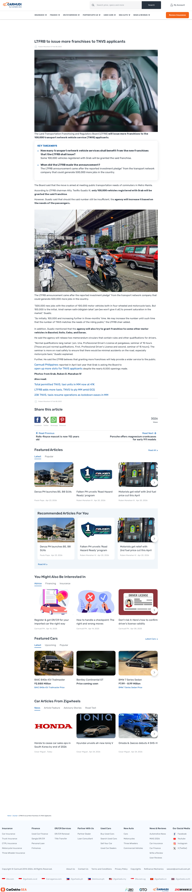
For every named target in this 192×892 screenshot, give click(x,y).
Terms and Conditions (101, 869)
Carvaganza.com (52, 879)
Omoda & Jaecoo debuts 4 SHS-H (138, 743)
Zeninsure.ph (96, 879)
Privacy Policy (121, 869)
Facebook (180, 834)
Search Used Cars (109, 838)
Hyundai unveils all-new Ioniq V (94, 743)
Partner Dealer (84, 834)
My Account (177, 5)
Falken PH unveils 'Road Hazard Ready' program (94, 493)
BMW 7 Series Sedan (130, 680)
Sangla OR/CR (38, 838)
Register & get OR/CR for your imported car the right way (51, 621)
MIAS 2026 (155, 838)
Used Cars (108, 15)
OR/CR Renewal (62, 834)
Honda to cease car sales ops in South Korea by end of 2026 (52, 745)
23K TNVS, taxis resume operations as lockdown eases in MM (71, 394)
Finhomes (36, 848)
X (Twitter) (180, 848)
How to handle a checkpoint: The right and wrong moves (95, 621)
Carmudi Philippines (46, 364)
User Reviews (156, 858)
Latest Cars (150, 639)
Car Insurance (8, 834)
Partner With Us (90, 15)
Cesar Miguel (40, 752)
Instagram (180, 843)
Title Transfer (61, 838)
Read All (152, 450)
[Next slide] (154, 482)
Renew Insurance (177, 15)
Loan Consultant (85, 838)
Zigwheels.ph (74, 879)
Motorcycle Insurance (12, 848)
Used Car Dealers (108, 848)
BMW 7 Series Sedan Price (130, 687)
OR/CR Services (70, 15)
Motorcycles (129, 838)
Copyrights (136, 869)
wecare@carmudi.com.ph (178, 869)
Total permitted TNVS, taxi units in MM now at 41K (64, 384)
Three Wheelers (131, 843)
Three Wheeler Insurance (13, 853)
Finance (54, 15)
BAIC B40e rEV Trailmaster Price (49, 687)
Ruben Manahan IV (45, 47)
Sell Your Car (106, 843)
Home (9, 815)
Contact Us (83, 869)
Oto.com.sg (138, 879)
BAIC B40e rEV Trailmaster (49, 680)
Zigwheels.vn (158, 879)
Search (151, 5)
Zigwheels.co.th (180, 879)
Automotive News (158, 834)
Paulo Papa (39, 500)
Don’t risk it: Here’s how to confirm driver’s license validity (138, 621)
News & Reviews (140, 15)
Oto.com (8, 879)
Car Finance (155, 848)
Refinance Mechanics (154, 869)
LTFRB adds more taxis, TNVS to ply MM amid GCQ (64, 389)
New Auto (123, 15)
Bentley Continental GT (89, 680)
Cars (126, 834)
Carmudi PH (39, 629)
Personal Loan (38, 843)
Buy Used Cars (107, 834)
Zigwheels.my (117, 879)
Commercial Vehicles (133, 848)
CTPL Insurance (9, 843)
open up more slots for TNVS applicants (58, 368)
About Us (70, 869)
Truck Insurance (9, 838)
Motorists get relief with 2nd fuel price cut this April (137, 493)
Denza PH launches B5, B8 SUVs (53, 491)
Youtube (179, 839)
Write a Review (156, 853)
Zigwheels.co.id (28, 879)
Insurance (39, 15)
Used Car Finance (40, 834)
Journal (14, 815)
